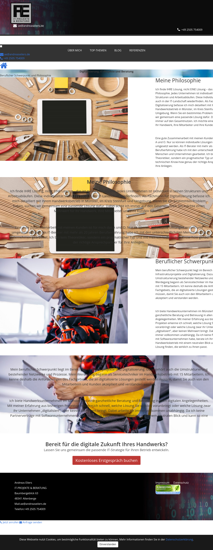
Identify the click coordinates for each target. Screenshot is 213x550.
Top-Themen (34, 38)
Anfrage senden (30, 522)
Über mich (11, 38)
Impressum (162, 482)
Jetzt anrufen (9, 522)
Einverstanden (108, 544)
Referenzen (74, 38)
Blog (54, 38)
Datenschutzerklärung (179, 539)
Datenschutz (181, 482)
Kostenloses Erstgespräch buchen (106, 460)
